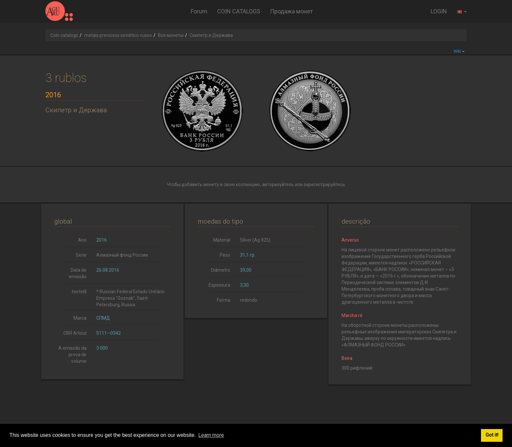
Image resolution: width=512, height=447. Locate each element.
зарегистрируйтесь (324, 184)
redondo (248, 300)
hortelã (79, 291)
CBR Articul (75, 333)
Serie (81, 255)
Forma (223, 300)
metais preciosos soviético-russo (118, 35)
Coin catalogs (64, 35)
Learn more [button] (211, 435)
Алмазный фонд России (122, 255)
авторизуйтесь (278, 184)
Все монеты (171, 35)
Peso (225, 255)
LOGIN (439, 11)
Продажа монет (291, 11)
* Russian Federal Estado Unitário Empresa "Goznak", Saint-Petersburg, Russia (130, 298)
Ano (82, 240)
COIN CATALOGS (238, 11)
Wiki (459, 51)
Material (221, 240)
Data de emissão (78, 273)
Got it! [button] (492, 435)
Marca (80, 318)
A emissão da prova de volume (72, 354)
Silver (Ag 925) (255, 240)
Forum (199, 11)
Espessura (219, 285)
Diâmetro (220, 270)
